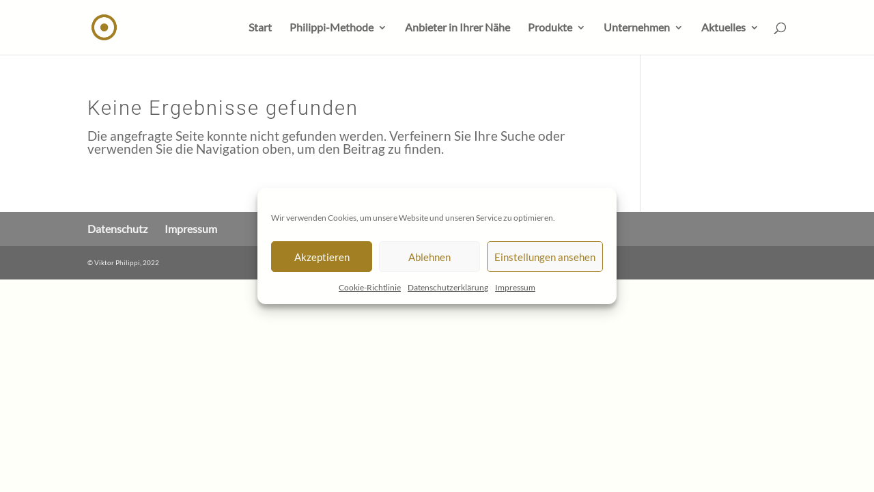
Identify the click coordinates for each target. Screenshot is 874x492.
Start (260, 28)
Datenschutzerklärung (448, 287)
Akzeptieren (322, 257)
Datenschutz (117, 228)
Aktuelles (723, 28)
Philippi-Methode (331, 28)
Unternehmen (637, 28)
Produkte (550, 28)
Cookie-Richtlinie (370, 287)
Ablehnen (429, 257)
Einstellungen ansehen (544, 257)
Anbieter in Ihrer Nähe (457, 28)
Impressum (515, 287)
